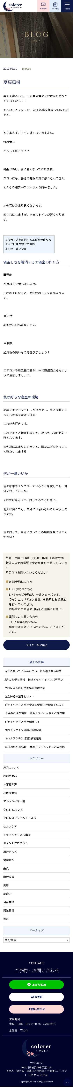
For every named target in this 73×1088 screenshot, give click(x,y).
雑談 (6, 919)
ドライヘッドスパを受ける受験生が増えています (34, 705)
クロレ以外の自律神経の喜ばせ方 (24, 688)
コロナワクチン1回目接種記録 (22, 739)
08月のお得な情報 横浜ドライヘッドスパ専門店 (34, 747)
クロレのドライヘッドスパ (19, 818)
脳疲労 (7, 894)
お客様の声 (10, 785)
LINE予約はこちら (21, 589)
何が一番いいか (16, 249)
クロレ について (13, 810)
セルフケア (10, 827)
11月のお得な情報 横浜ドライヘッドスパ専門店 (34, 713)
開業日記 (8, 911)
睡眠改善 (27, 68)
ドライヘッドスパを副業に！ (22, 722)
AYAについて (11, 768)
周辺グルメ (10, 852)
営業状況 (8, 860)
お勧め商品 (10, 776)
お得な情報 (10, 793)
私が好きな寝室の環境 (20, 244)
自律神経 (8, 902)
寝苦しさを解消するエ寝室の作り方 (28, 239)
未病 (6, 869)
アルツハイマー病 (14, 801)
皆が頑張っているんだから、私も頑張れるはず (33, 671)
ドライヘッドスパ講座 (17, 835)
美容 (6, 885)
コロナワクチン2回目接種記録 (22, 730)
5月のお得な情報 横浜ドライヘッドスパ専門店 (33, 680)
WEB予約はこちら (21, 581)
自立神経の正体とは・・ (19, 697)
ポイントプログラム (15, 843)
